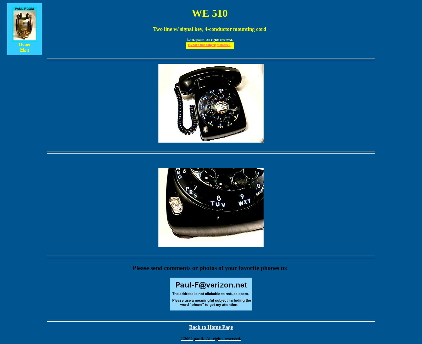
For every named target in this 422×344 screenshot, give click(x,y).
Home (24, 44)
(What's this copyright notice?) (209, 45)
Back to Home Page (211, 327)
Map (24, 49)
